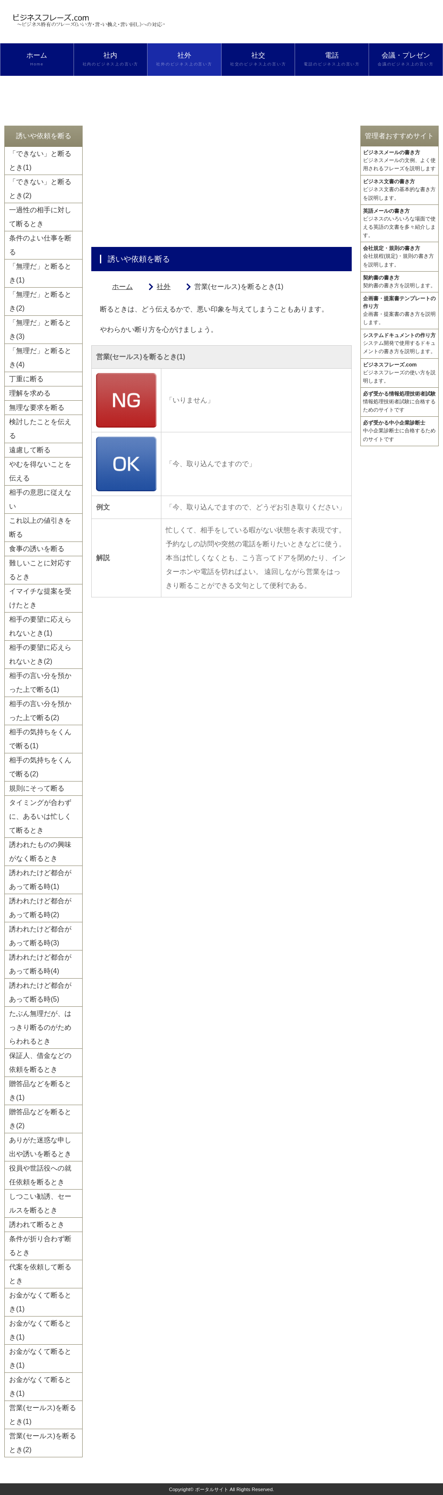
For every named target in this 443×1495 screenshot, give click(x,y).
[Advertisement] (221, 186)
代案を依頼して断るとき (40, 1273)
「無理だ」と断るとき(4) (40, 357)
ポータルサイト (211, 1489)
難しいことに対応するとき (40, 569)
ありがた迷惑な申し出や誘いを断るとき (40, 1147)
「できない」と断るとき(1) (40, 160)
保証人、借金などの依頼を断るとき (40, 1062)
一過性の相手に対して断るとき (40, 216)
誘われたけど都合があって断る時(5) (40, 992)
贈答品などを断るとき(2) (40, 1118)
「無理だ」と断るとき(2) (40, 301)
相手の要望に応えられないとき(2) (40, 654)
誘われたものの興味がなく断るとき (40, 851)
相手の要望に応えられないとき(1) (40, 626)
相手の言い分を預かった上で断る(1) (40, 682)
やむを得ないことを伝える (40, 471)
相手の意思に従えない (40, 499)
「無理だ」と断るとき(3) (40, 329)
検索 (37, 92)
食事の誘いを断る (36, 548)
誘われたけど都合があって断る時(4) (40, 964)
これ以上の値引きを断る (40, 527)
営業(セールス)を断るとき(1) (42, 1414)
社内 (111, 59)
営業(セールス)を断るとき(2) (42, 1442)
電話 (332, 59)
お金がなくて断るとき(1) (40, 1302)
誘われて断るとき (36, 1224)
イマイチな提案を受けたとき (40, 598)
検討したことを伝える (40, 428)
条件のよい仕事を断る (40, 245)
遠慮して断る (30, 450)
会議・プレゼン (406, 59)
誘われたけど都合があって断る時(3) (40, 936)
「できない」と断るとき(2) (40, 188)
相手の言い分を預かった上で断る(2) (40, 710)
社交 (258, 59)
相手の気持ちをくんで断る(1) (40, 738)
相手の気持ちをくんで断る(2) (40, 767)
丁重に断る (26, 379)
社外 (184, 59)
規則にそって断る (36, 788)
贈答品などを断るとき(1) (40, 1090)
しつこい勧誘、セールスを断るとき (40, 1203)
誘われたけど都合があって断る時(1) (40, 879)
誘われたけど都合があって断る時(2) (40, 907)
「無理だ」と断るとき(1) (40, 273)
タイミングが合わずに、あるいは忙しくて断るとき (40, 816)
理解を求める (30, 393)
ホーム (37, 59)
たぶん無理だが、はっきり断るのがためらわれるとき (40, 1027)
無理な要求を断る (36, 407)
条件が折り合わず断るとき (40, 1245)
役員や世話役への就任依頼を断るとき (40, 1175)
